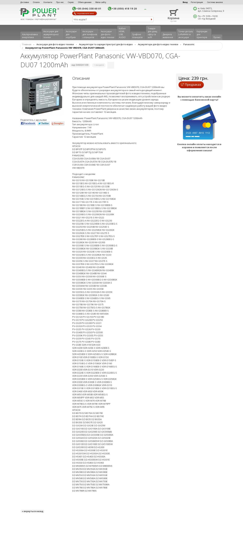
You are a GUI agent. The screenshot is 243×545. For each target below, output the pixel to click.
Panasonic (188, 44)
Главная (26, 44)
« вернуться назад (32, 511)
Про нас (60, 2)
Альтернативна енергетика (30, 36)
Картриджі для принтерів (202, 34)
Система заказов (215, 2)
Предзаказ (191, 84)
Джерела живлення (168, 36)
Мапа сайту (100, 2)
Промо (217, 37)
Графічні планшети (137, 36)
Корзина (173, 18)
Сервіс (71, 2)
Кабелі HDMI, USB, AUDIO (122, 33)
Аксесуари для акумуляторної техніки (51, 34)
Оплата (36, 2)
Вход (185, 2)
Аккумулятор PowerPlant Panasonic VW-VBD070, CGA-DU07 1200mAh (64, 47)
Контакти (48, 2)
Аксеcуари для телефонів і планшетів (89, 34)
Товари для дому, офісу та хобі (153, 33)
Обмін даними (84, 2)
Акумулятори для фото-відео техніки (158, 44)
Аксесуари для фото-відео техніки (107, 34)
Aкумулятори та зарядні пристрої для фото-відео (106, 44)
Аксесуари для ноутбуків (71, 34)
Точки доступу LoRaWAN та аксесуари (185, 34)
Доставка (24, 2)
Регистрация (197, 2)
